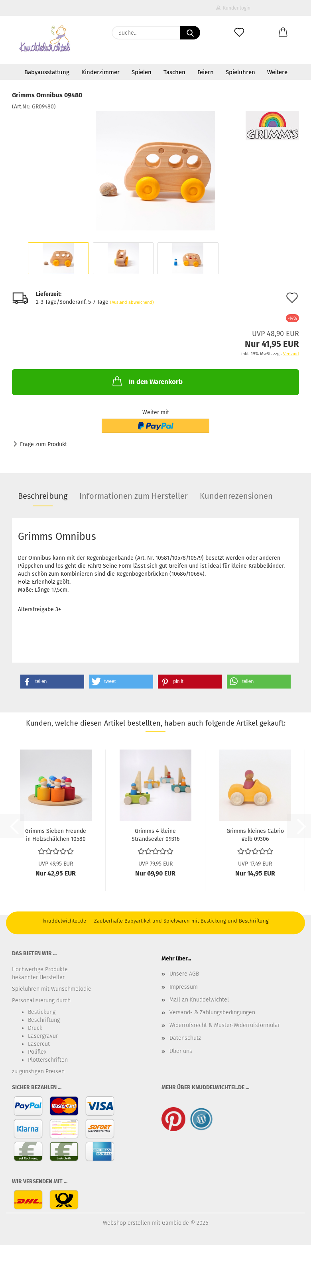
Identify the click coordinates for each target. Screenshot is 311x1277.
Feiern (205, 72)
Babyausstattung (46, 72)
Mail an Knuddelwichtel (199, 999)
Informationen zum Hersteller (133, 496)
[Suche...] (190, 32)
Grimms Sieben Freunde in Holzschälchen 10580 (55, 834)
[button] (283, 32)
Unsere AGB (184, 973)
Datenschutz (185, 1038)
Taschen (174, 72)
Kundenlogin (233, 8)
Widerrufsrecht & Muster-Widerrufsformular (224, 1025)
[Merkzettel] (239, 32)
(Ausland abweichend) (132, 302)
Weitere (277, 72)
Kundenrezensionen (236, 496)
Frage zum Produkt (43, 444)
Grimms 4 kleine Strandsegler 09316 (155, 834)
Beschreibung (42, 496)
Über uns (180, 1051)
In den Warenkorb (147, 381)
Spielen (142, 72)
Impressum (183, 987)
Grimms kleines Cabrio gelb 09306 (255, 834)
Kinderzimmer (100, 72)
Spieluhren (240, 72)
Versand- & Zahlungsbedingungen (212, 1012)
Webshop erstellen (126, 1223)
